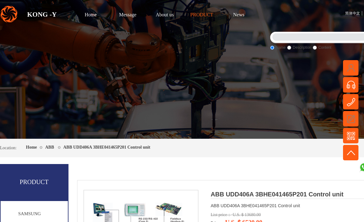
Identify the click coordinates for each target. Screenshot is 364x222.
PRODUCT (201, 14)
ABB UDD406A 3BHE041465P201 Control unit (106, 147)
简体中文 (352, 13)
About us (165, 14)
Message (127, 14)
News (238, 14)
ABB (49, 147)
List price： (221, 214)
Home (91, 14)
